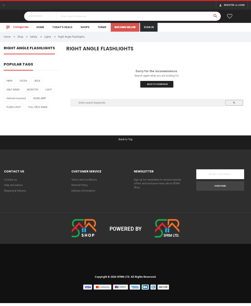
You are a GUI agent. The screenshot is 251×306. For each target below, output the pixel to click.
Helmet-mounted (16, 100)
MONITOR (32, 91)
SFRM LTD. (123, 279)
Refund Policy (79, 187)
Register (229, 5)
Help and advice (13, 187)
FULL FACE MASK (37, 108)
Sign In (149, 29)
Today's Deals (62, 29)
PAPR (9, 82)
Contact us (10, 181)
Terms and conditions (84, 181)
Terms (102, 29)
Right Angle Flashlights (29, 50)
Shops (85, 29)
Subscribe (220, 188)
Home (40, 29)
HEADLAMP (39, 100)
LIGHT (48, 91)
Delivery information (83, 193)
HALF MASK (13, 91)
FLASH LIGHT (13, 108)
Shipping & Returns (15, 193)
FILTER (23, 82)
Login (241, 5)
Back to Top (125, 141)
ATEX (37, 82)
